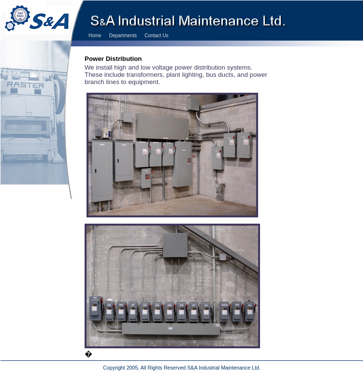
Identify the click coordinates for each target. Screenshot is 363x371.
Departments (123, 35)
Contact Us (156, 35)
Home (95, 35)
